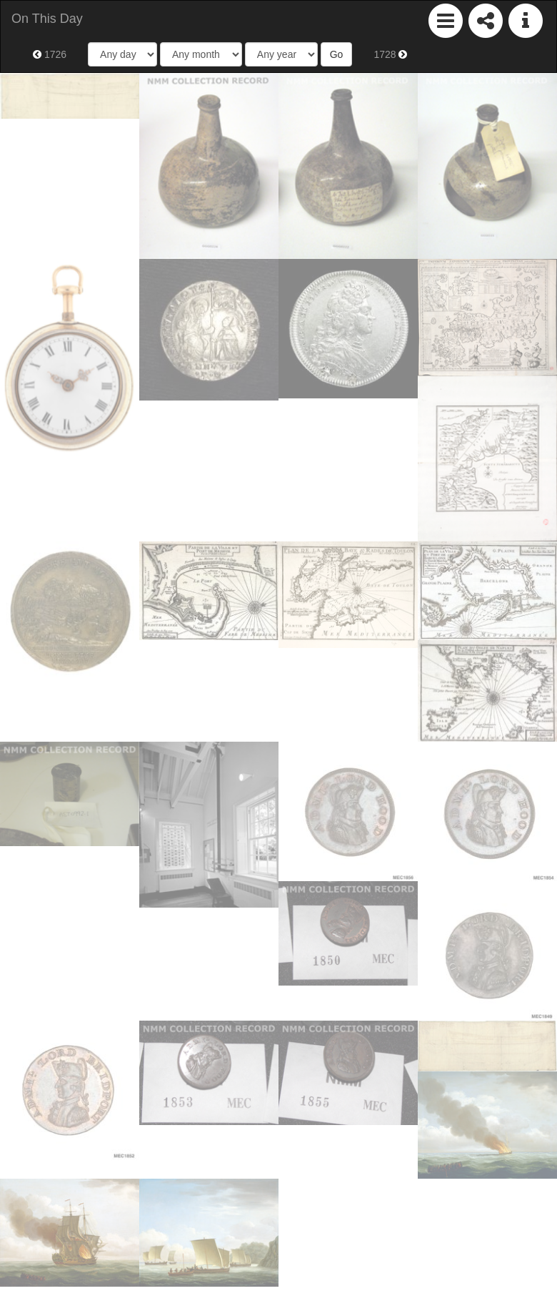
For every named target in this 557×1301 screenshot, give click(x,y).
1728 (390, 54)
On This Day (47, 18)
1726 (49, 54)
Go (336, 54)
